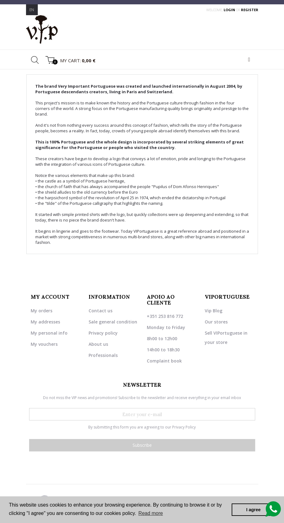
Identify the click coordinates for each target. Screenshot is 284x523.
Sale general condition (113, 322)
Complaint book (164, 361)
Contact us (100, 311)
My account (50, 296)
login (230, 9)
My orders (41, 311)
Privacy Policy (184, 427)
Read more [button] (150, 513)
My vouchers (44, 344)
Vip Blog (213, 311)
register (249, 9)
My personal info (49, 333)
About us (98, 344)
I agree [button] (253, 509)
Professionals (103, 355)
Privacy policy (103, 333)
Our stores (216, 322)
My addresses (45, 322)
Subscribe (142, 445)
